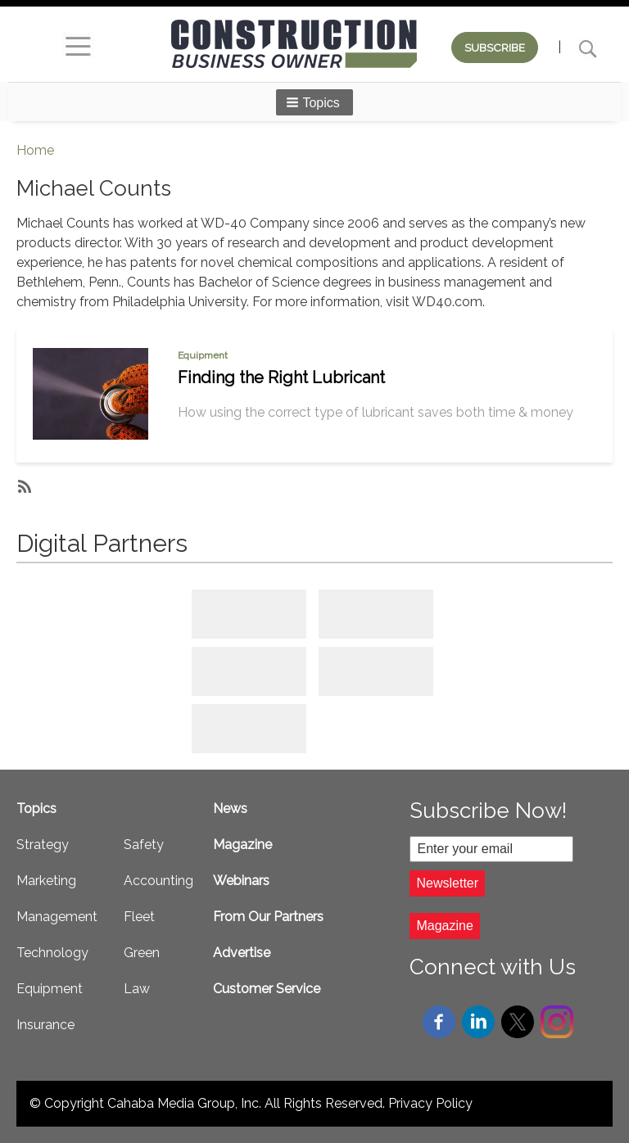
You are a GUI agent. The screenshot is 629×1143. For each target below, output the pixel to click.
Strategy (42, 844)
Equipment (203, 355)
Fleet (139, 916)
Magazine (242, 844)
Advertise (241, 952)
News (230, 808)
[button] (314, 102)
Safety (144, 844)
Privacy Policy (430, 1103)
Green (142, 952)
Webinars (241, 880)
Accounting (158, 880)
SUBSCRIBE (494, 47)
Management (56, 916)
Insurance (45, 1024)
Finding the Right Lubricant (281, 377)
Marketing (46, 880)
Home (35, 150)
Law (137, 988)
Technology (52, 952)
